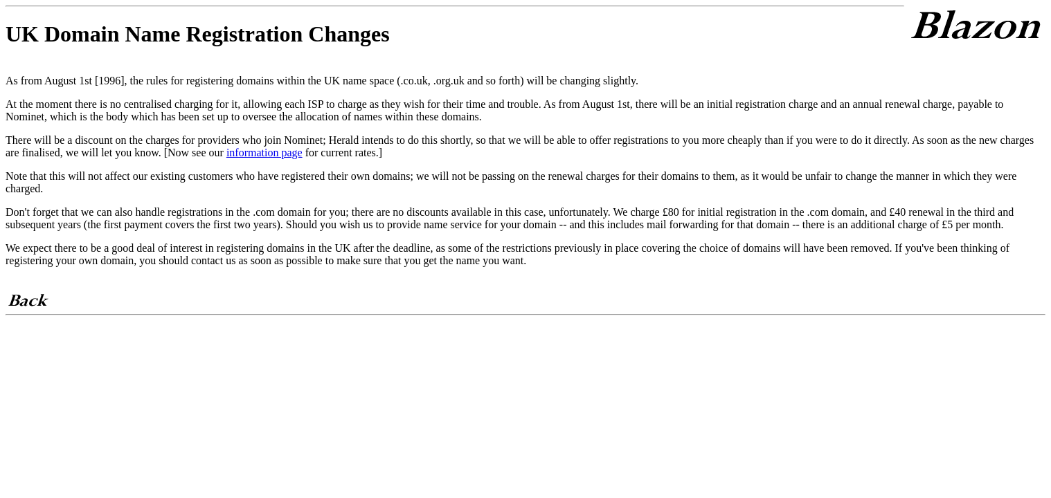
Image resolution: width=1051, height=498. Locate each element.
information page (264, 152)
